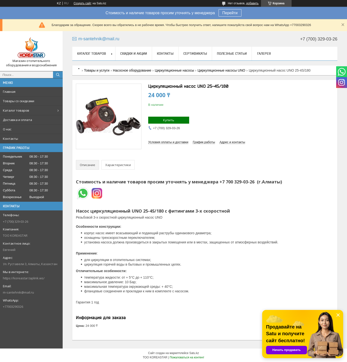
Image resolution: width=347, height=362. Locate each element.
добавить (252, 3)
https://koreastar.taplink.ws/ (24, 278)
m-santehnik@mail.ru (18, 292)
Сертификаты (195, 53)
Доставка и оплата (17, 120)
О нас (7, 129)
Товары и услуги (96, 70)
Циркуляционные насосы (174, 70)
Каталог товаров (16, 110)
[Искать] (58, 74)
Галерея (264, 53)
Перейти (230, 13)
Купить (168, 120)
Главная (9, 91)
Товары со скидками (18, 101)
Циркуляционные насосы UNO (221, 70)
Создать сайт (82, 3)
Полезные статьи (232, 53)
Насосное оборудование (132, 70)
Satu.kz (194, 353)
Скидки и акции (133, 53)
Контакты (10, 138)
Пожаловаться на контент (187, 357)
